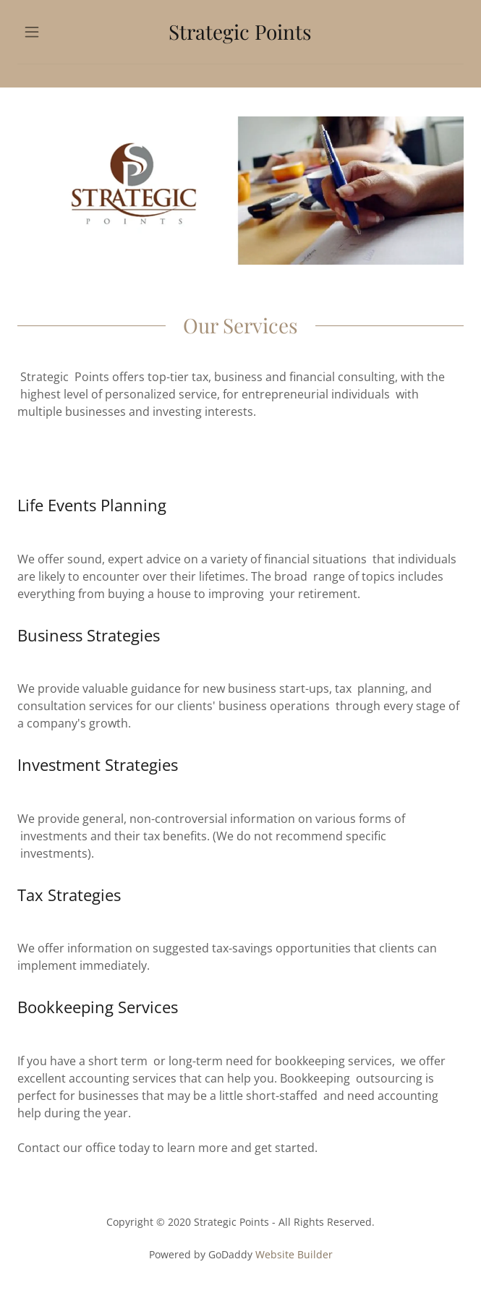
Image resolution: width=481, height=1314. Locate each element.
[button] (51, 31)
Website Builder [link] (294, 1254)
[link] (240, 32)
